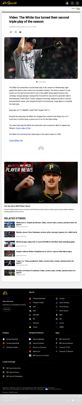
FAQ (35, 387)
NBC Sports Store (42, 387)
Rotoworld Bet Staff (22, 227)
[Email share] (20, 32)
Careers (19, 387)
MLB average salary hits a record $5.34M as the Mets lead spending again (45, 242)
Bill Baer (13, 27)
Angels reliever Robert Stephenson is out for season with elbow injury (44, 251)
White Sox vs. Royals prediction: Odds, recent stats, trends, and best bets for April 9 (46, 224)
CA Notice (41, 389)
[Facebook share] (11, 32)
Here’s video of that (23, 128)
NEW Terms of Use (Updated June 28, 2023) (15, 389)
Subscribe (7, 309)
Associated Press (21, 236)
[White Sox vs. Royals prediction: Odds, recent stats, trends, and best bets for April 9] (9, 225)
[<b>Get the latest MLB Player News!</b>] (41, 182)
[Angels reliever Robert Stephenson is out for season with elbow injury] (9, 253)
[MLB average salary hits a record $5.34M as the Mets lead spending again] (9, 244)
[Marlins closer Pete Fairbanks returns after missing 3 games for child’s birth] (9, 234)
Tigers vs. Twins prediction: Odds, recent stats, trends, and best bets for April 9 (45, 262)
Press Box (51, 387)
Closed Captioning (27, 387)
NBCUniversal (14, 392)
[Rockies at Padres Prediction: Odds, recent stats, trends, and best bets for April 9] (9, 273)
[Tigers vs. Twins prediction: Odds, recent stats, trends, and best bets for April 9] (9, 263)
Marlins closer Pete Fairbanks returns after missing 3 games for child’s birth (46, 232)
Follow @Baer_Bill (16, 140)
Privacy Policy (33, 389)
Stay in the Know (8, 301)
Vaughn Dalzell (20, 275)
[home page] (10, 3)
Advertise (13, 387)
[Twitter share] (15, 32)
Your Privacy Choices (55, 389)
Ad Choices (6, 387)
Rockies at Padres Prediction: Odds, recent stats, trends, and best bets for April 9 (46, 272)
